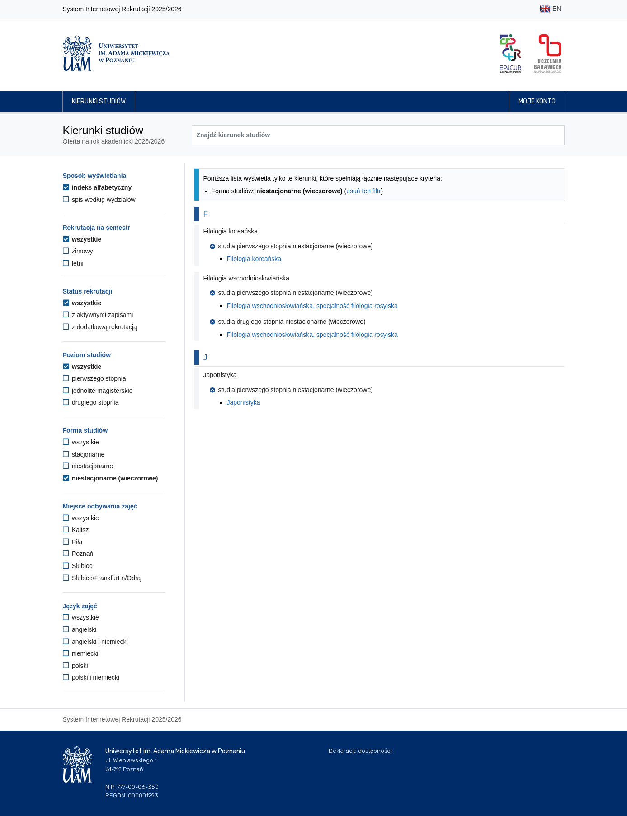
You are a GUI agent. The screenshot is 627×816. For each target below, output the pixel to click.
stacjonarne (84, 454)
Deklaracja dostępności (360, 750)
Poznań (78, 553)
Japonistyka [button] (220, 374)
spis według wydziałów (99, 199)
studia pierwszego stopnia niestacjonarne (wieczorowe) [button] (291, 246)
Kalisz (76, 529)
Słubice (78, 565)
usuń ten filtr (363, 191)
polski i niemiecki (91, 677)
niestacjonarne (88, 466)
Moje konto (537, 101)
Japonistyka (243, 402)
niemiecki (81, 653)
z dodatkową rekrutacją (100, 327)
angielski (80, 629)
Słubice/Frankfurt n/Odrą (102, 578)
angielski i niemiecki (95, 641)
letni (73, 263)
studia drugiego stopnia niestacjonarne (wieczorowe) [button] (288, 321)
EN (550, 9)
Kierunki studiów (99, 101)
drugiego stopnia (91, 402)
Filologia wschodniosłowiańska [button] (246, 278)
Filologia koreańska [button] (230, 231)
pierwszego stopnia (94, 378)
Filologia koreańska (254, 258)
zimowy (78, 251)
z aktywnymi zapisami (98, 314)
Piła (73, 542)
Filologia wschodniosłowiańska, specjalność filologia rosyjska (312, 305)
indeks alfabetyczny (97, 187)
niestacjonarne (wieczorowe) (110, 478)
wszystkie (82, 239)
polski (75, 665)
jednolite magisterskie (98, 390)
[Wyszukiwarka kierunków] (378, 135)
